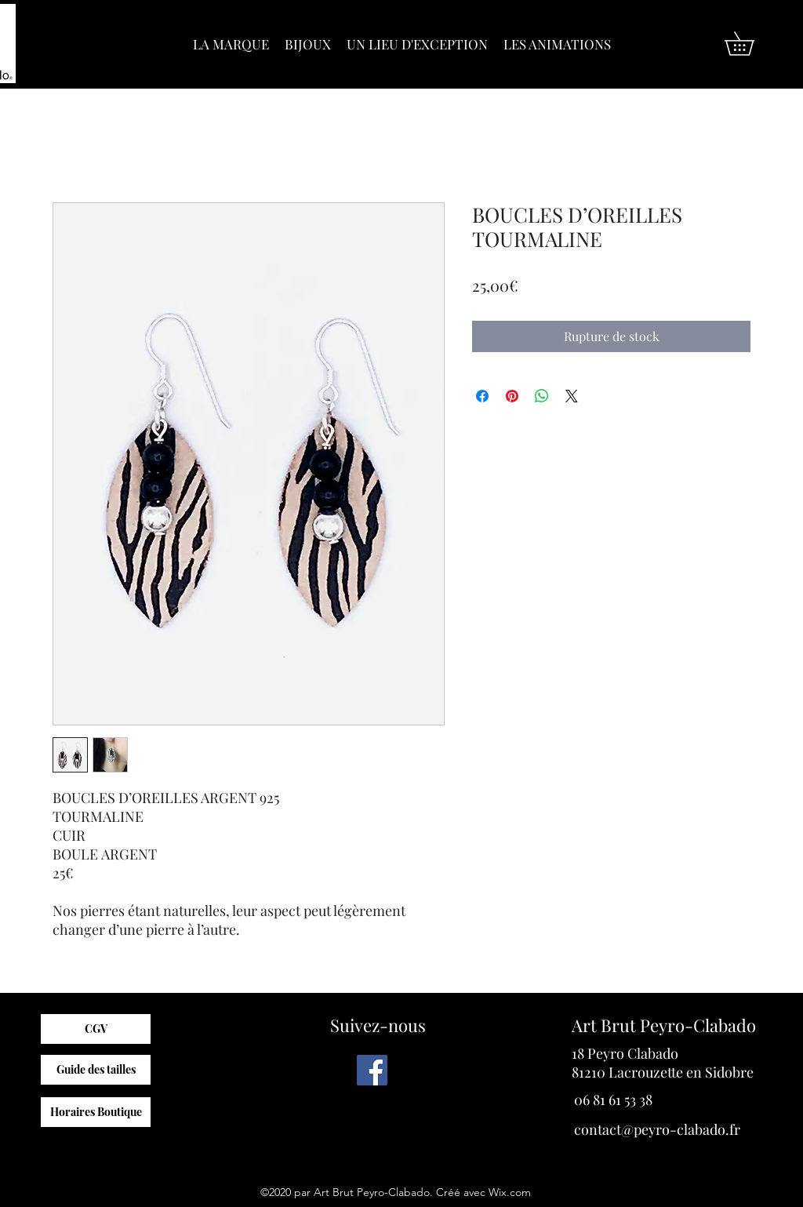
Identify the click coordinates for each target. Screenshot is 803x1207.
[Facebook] (372, 1070)
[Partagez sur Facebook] (482, 396)
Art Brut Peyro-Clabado (664, 1025)
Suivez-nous (378, 1025)
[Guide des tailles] (95, 1069)
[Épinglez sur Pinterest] (512, 396)
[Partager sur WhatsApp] (541, 396)
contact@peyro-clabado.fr (657, 1129)
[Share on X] (571, 396)
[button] (751, 43)
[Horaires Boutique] (95, 1112)
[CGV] (95, 1029)
